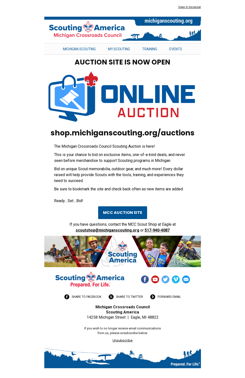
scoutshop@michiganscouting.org (107, 230)
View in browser (189, 7)
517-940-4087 (157, 230)
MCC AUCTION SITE (122, 212)
